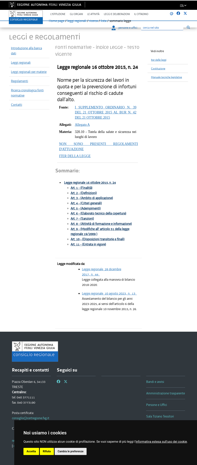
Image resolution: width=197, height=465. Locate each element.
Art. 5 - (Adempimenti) (86, 208)
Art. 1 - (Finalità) (81, 188)
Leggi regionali (21, 62)
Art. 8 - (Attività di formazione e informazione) (101, 224)
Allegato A (82, 125)
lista (103, 21)
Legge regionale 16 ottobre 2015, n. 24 (90, 183)
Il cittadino (141, 14)
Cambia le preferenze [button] (70, 451)
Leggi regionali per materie (29, 72)
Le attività (93, 14)
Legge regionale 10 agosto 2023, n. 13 (109, 293)
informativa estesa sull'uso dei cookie (161, 441)
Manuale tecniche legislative (166, 77)
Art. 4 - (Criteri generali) (86, 203)
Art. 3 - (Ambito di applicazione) (92, 198)
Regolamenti (19, 81)
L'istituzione (57, 14)
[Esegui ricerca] (188, 27)
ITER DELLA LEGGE (75, 156)
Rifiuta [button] (47, 451)
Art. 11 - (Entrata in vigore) (88, 244)
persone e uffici (124, 28)
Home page (56, 21)
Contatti (16, 105)
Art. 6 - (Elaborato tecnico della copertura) (98, 213)
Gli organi (76, 14)
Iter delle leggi (158, 60)
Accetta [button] (31, 451)
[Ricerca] (162, 27)
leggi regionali (76, 21)
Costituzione (158, 68)
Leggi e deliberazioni (117, 14)
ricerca (93, 21)
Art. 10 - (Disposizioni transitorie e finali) (97, 239)
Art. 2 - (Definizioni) (84, 193)
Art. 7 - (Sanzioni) (82, 219)
